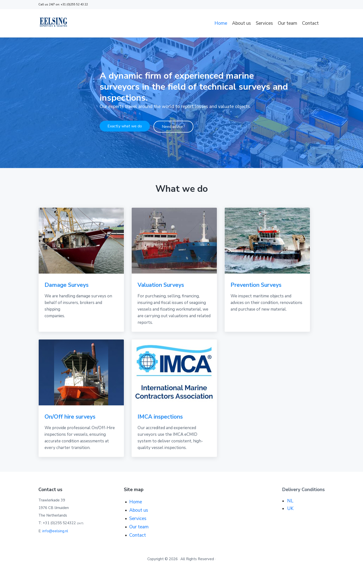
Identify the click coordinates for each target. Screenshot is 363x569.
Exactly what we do (124, 127)
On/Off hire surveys (70, 417)
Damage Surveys (67, 285)
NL (290, 501)
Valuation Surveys (161, 285)
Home (220, 23)
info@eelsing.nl (55, 531)
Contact (310, 23)
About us (241, 23)
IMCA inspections (160, 417)
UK (290, 508)
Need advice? (173, 128)
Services (264, 23)
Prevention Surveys (256, 285)
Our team (287, 23)
